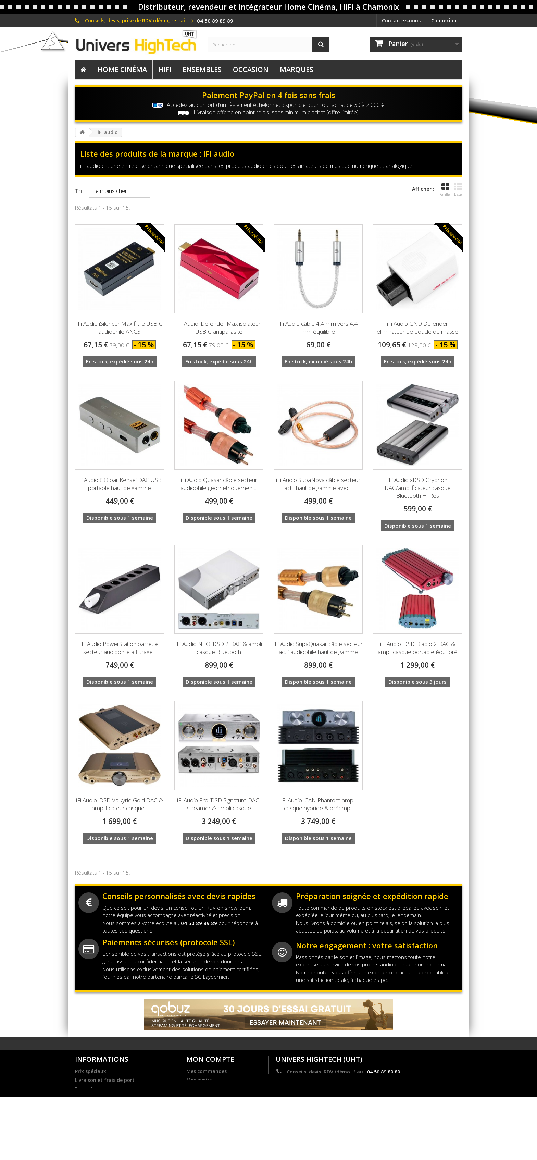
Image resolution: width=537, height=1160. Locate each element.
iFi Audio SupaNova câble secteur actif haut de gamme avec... (318, 484)
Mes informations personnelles (223, 1098)
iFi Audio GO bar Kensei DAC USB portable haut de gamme (119, 484)
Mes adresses (202, 1089)
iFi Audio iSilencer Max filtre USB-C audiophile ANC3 (120, 327)
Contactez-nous (401, 20)
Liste (458, 190)
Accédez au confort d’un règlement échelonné (223, 105)
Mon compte (210, 1059)
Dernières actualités (99, 1107)
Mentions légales (95, 1116)
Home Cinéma (122, 69)
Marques (296, 69)
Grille (445, 190)
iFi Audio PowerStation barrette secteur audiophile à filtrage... (119, 648)
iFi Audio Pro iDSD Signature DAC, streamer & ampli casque (219, 804)
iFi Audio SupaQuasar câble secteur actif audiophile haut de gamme (318, 648)
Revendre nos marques (102, 1089)
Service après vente (98, 1134)
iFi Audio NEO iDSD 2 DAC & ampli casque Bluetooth (219, 648)
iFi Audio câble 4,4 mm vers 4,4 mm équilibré (318, 327)
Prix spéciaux (90, 1071)
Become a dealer (95, 1098)
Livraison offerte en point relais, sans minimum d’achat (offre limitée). (276, 112)
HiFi (164, 69)
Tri (78, 190)
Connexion (444, 20)
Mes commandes (206, 1071)
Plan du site (89, 1142)
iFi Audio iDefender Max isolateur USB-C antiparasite (219, 327)
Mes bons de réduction (213, 1107)
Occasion (250, 69)
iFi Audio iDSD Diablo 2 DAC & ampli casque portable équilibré (418, 648)
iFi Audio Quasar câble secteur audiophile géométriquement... (218, 484)
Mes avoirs (199, 1080)
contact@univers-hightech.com (344, 1081)
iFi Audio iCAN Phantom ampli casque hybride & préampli (318, 804)
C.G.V (81, 1125)
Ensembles (202, 69)
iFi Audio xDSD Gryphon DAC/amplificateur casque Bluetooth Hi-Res (418, 487)
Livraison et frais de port (105, 1080)
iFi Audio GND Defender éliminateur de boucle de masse (417, 327)
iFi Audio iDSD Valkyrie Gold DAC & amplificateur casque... (119, 804)
